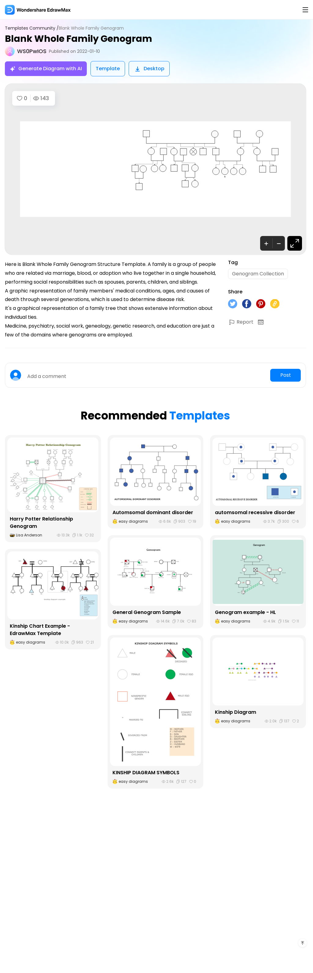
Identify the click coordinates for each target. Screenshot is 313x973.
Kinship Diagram (235, 712)
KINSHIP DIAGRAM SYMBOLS (145, 772)
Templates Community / (32, 28)
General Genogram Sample (146, 612)
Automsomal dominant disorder (152, 512)
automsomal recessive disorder (255, 512)
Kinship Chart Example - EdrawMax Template (40, 630)
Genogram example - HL (245, 612)
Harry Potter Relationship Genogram (41, 522)
